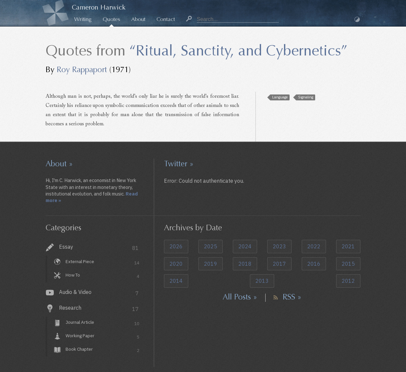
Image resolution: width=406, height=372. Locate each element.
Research (99, 308)
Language (280, 97)
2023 (279, 246)
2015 (348, 263)
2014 (176, 281)
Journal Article (102, 323)
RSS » (292, 296)
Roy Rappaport (82, 69)
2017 (279, 263)
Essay (99, 247)
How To (102, 275)
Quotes (111, 19)
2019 (210, 263)
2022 (313, 246)
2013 (262, 281)
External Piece (102, 262)
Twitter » (178, 163)
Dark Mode (357, 19)
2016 (313, 263)
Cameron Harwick (99, 7)
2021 (348, 246)
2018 (245, 263)
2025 (210, 246)
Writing (82, 19)
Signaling (305, 97)
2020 (176, 263)
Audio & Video (99, 293)
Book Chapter (102, 350)
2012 (348, 281)
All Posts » (240, 296)
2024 (245, 246)
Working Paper (102, 337)
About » (59, 163)
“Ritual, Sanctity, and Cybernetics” (238, 50)
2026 (176, 246)
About (138, 19)
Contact (165, 19)
